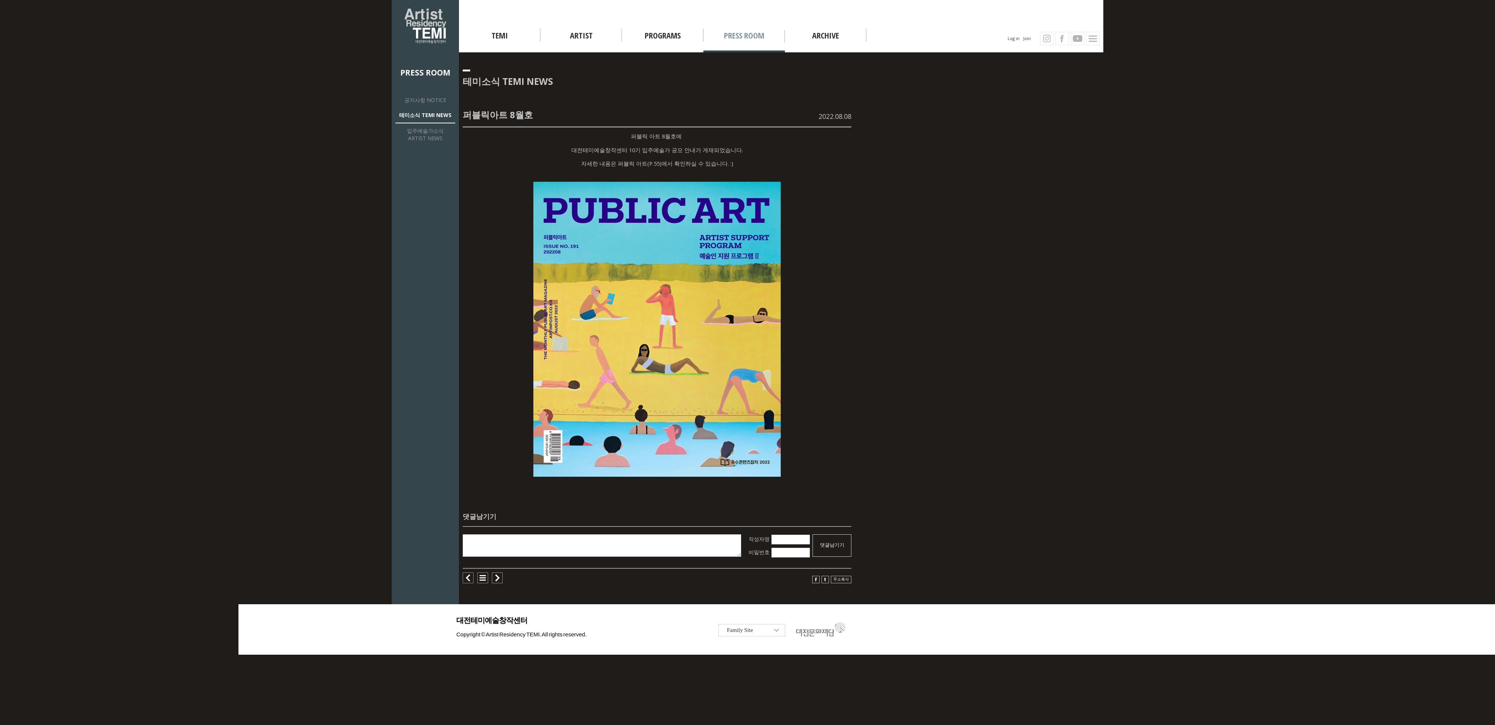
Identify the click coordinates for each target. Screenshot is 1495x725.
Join (1027, 38)
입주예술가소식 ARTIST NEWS (425, 134)
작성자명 (759, 539)
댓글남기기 (832, 545)
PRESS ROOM (425, 72)
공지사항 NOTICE (425, 100)
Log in (1014, 38)
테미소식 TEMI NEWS (425, 115)
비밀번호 (759, 552)
